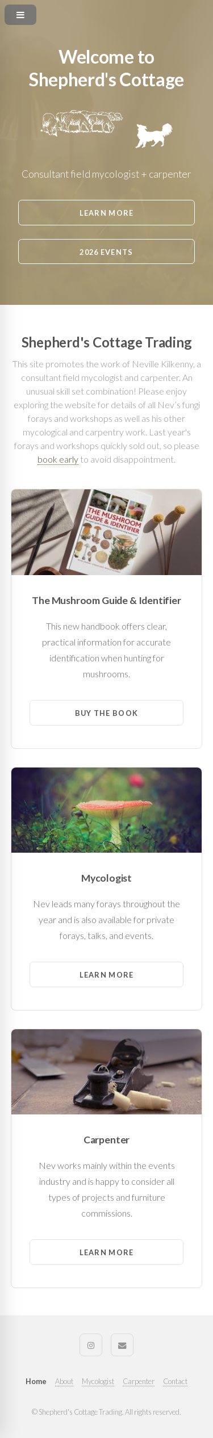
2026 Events (106, 252)
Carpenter (138, 1381)
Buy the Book (106, 713)
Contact (175, 1381)
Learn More (107, 212)
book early (57, 459)
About (64, 1381)
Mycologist (98, 1381)
